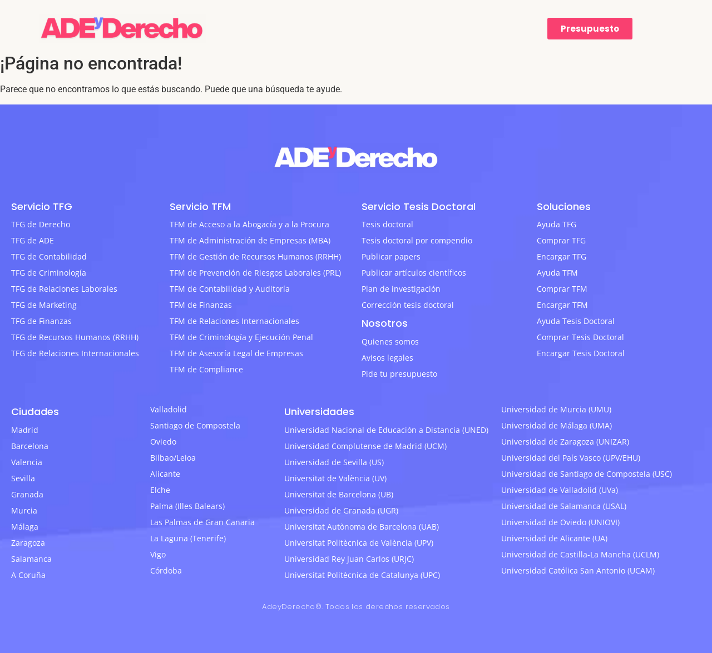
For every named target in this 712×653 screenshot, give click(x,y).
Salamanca (31, 559)
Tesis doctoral (387, 224)
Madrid (24, 430)
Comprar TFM (562, 288)
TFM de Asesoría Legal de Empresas (236, 353)
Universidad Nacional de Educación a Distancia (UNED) (386, 430)
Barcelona (29, 446)
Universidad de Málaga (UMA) (556, 425)
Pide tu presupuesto (399, 373)
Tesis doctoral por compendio (417, 240)
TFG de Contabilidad (49, 256)
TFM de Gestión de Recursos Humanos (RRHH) (255, 256)
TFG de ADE (32, 240)
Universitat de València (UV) (335, 478)
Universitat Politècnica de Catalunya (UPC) (362, 575)
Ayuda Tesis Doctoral (576, 321)
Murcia (24, 510)
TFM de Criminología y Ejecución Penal (241, 337)
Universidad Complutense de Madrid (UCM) (365, 446)
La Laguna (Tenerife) (188, 538)
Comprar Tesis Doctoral (580, 337)
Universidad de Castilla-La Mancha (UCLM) (580, 554)
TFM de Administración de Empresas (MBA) (250, 240)
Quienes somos (390, 341)
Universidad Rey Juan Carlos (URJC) (349, 559)
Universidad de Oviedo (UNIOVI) (560, 522)
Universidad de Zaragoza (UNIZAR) (565, 441)
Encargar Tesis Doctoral (581, 353)
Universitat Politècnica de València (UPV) (358, 542)
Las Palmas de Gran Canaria (202, 522)
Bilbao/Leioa (173, 457)
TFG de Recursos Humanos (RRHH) (75, 337)
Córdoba (166, 570)
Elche (160, 490)
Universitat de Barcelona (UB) (338, 494)
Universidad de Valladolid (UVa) (559, 490)
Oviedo (163, 441)
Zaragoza (28, 542)
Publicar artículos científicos (414, 272)
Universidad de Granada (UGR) (341, 510)
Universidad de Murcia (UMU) (556, 409)
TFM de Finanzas (201, 305)
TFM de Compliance (206, 369)
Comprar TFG (561, 240)
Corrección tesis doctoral (408, 305)
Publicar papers (391, 256)
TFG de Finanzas (41, 321)
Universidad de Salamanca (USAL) (563, 506)
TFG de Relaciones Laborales (64, 288)
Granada (27, 494)
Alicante (165, 473)
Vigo (158, 554)
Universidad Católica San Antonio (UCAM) (578, 570)
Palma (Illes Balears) (187, 506)
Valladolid (168, 409)
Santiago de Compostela (195, 425)
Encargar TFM (562, 305)
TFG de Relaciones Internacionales (75, 353)
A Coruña (28, 575)
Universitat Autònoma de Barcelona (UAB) (361, 526)
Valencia (26, 462)
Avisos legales (387, 357)
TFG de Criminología (48, 272)
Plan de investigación (401, 288)
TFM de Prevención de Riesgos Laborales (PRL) (255, 272)
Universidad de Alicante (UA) (554, 538)
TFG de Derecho (40, 224)
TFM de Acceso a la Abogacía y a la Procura (249, 224)
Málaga (24, 526)
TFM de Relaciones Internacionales (234, 321)
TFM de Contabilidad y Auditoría (230, 288)
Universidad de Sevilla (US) (334, 462)
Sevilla (23, 478)
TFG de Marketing (44, 305)
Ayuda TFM (557, 272)
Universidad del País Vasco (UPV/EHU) (570, 457)
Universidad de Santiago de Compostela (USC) (586, 473)
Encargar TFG (561, 256)
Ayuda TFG (556, 224)
